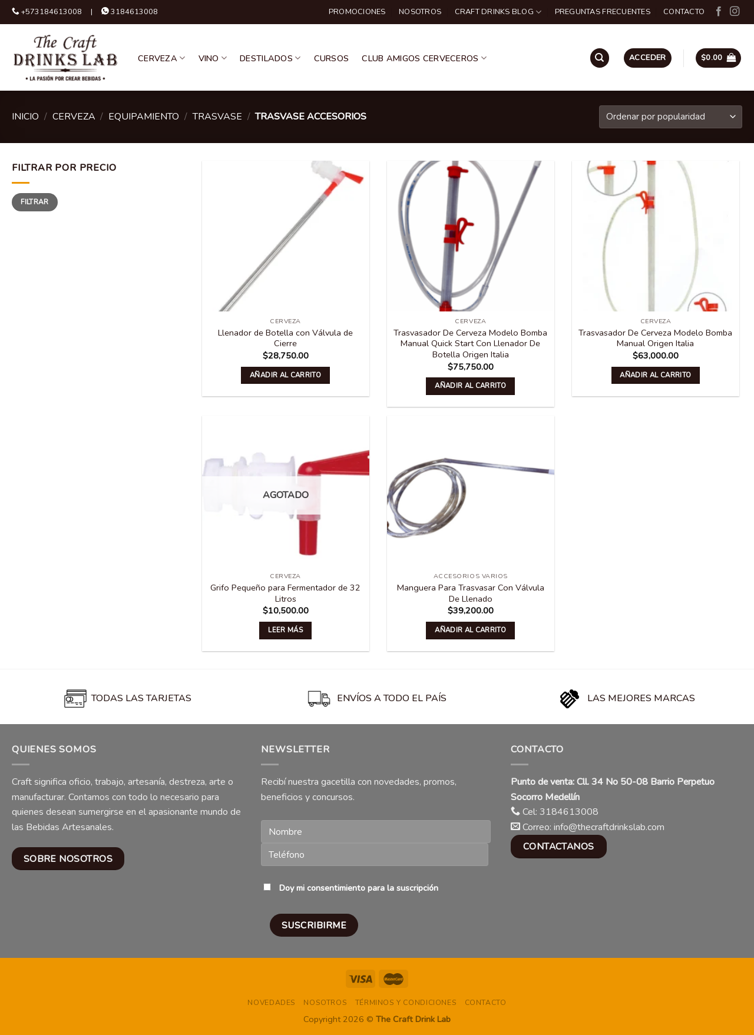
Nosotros (420, 11)
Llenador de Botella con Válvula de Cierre (285, 338)
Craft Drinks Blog (498, 12)
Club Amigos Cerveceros (424, 58)
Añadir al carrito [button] (285, 375)
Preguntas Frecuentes (602, 11)
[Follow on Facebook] (718, 11)
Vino (213, 58)
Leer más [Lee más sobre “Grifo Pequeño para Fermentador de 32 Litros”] (285, 630)
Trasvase (217, 116)
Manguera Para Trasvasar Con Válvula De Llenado (470, 593)
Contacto (684, 11)
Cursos (331, 58)
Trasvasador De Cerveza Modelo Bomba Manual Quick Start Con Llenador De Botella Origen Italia (470, 343)
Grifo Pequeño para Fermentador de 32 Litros (285, 593)
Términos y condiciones (406, 1002)
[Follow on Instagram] (734, 11)
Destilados (270, 58)
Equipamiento (143, 116)
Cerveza (162, 58)
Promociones (357, 11)
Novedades (271, 1002)
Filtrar (35, 202)
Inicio (25, 116)
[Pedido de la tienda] (670, 116)
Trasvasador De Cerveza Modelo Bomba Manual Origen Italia (655, 338)
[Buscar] (599, 58)
